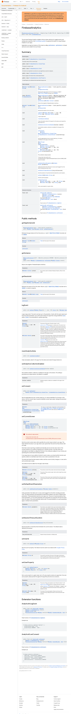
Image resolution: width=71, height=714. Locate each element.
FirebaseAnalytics (36, 34)
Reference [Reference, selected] (38, 8)
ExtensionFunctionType (49, 196)
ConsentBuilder (55, 209)
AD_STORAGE (43, 408)
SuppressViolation (43, 87)
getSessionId (41, 108)
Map (39, 133)
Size (50, 112)
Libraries (21, 705)
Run (21, 1)
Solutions (28, 1)
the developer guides (40, 41)
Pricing (33, 1)
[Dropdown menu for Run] (23, 1)
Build (14, 1)
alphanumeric (43, 325)
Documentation (6, 5)
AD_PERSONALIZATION (46, 409)
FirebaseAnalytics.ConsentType (37, 63)
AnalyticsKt (43, 192)
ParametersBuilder (45, 199)
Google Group (57, 703)
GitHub (20, 707)
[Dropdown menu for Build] (17, 1)
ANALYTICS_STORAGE (43, 93)
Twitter (37, 703)
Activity (47, 146)
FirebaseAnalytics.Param (35, 73)
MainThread (41, 142)
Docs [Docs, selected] (39, 1)
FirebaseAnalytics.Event (35, 68)
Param (26, 317)
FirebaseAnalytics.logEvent (54, 203)
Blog (59, 1)
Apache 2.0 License (38, 667)
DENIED (56, 93)
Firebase (23, 24)
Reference (47, 24)
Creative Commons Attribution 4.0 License (56, 665)
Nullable (33, 87)
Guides (20, 699)
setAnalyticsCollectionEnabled (46, 124)
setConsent (41, 130)
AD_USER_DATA (60, 408)
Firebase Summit (39, 701)
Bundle (52, 114)
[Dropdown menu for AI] (21, 8)
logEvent (40, 112)
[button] (8, 10)
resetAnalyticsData (43, 118)
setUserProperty (42, 180)
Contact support (57, 699)
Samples (45, 8)
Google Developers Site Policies (56, 667)
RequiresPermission (44, 95)
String (24, 88)
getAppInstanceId (42, 89)
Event (64, 315)
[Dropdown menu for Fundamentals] (16, 8)
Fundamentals (11, 8)
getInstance (52, 45)
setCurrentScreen (42, 144)
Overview (4, 8)
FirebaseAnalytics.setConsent (55, 213)
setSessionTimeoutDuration (45, 170)
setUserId (40, 175)
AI (19, 8)
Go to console (65, 1)
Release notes (56, 705)
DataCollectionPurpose (27, 33)
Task (28, 87)
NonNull (25, 87)
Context (52, 100)
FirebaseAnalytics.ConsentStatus (37, 59)
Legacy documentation (58, 709)
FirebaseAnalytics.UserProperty (37, 78)
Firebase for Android (19, 5)
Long (23, 106)
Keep (40, 99)
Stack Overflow (57, 701)
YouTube (38, 705)
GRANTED (60, 409)
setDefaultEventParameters (45, 163)
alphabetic (48, 326)
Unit (52, 199)
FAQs (55, 707)
